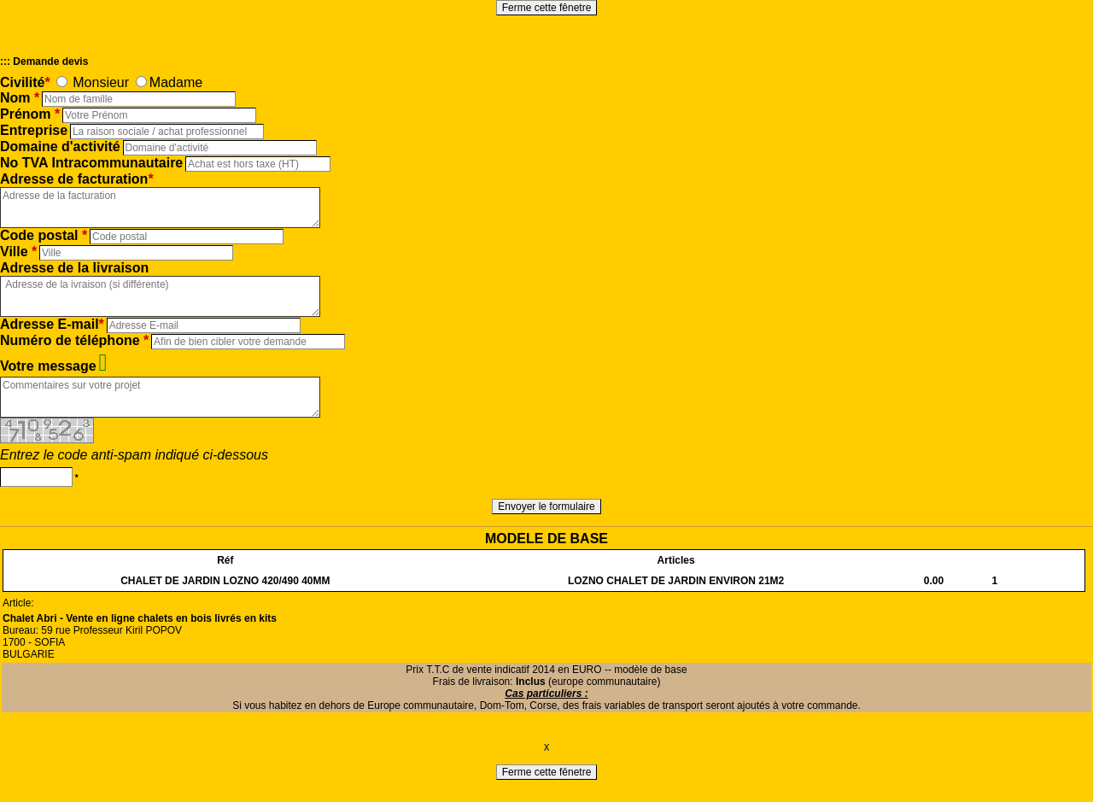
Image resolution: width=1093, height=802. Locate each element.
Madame (175, 82)
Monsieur (101, 82)
